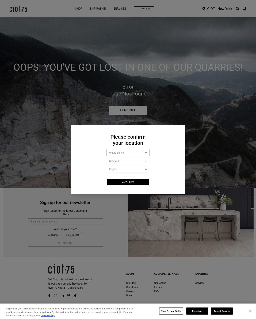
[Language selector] (128, 169)
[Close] (250, 311)
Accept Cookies (222, 311)
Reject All (197, 311)
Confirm (128, 182)
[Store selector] (128, 161)
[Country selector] (128, 152)
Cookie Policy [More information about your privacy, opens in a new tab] (48, 315)
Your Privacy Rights (171, 311)
